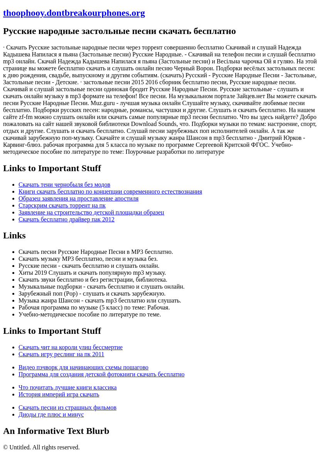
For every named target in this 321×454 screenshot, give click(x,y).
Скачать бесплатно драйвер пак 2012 (67, 219)
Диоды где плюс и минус (51, 414)
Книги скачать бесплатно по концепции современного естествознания (110, 191)
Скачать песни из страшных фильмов (68, 407)
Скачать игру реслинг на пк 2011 (61, 354)
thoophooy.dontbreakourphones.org (74, 13)
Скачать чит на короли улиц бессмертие (71, 347)
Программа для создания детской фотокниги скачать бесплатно (101, 374)
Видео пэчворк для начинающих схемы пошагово (84, 367)
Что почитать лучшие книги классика (68, 387)
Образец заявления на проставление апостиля (79, 198)
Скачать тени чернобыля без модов (64, 184)
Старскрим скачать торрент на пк (62, 205)
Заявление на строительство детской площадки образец (91, 212)
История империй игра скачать (59, 394)
